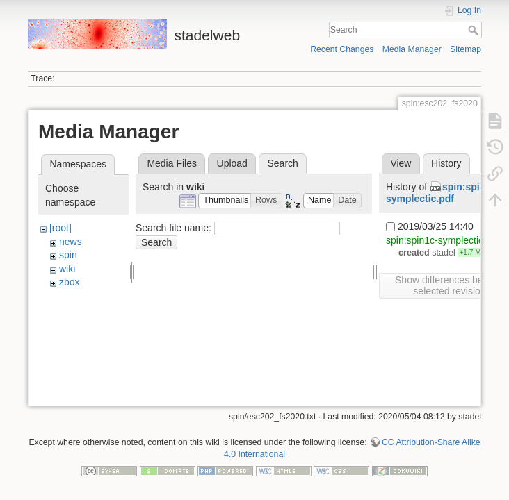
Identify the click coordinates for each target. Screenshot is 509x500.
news (70, 241)
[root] (60, 227)
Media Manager (412, 49)
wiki (67, 268)
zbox (69, 282)
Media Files (172, 163)
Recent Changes (341, 49)
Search (474, 30)
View (400, 163)
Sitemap (465, 49)
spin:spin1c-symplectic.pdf (442, 192)
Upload (232, 163)
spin (68, 254)
